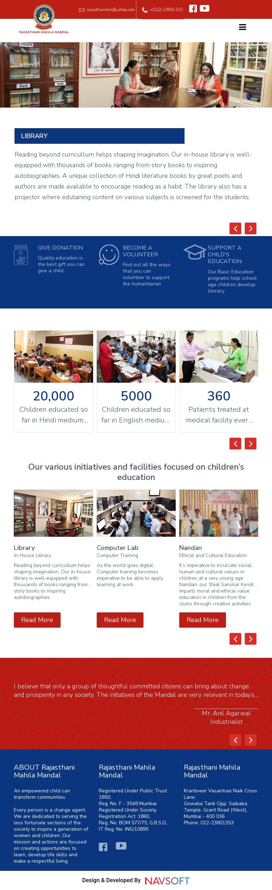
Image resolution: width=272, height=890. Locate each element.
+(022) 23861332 (162, 10)
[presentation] (235, 228)
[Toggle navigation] (243, 29)
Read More (37, 620)
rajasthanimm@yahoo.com (107, 10)
